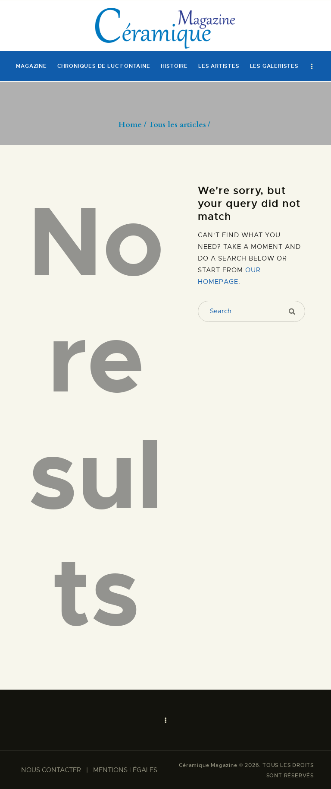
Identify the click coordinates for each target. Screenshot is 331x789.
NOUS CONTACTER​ (51, 770)
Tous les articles (177, 124)
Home (130, 125)
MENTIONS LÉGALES (125, 770)
